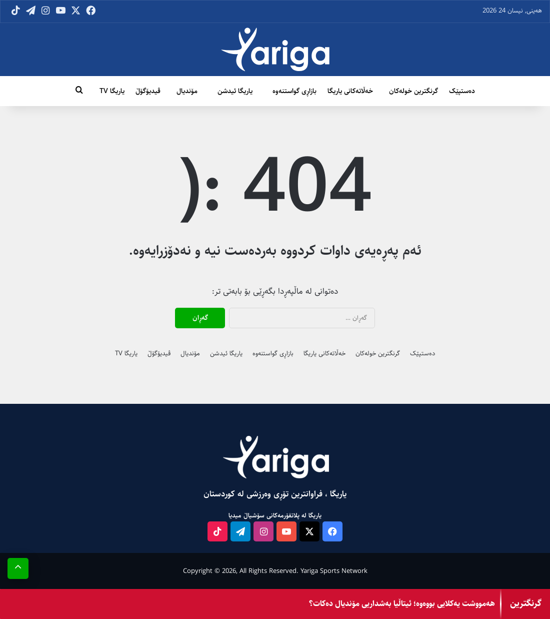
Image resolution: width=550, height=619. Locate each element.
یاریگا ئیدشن (235, 91)
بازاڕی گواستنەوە (294, 91)
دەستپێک (462, 91)
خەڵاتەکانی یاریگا (350, 91)
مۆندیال (187, 91)
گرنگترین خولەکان (413, 91)
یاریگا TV (112, 91)
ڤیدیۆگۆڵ (148, 91)
